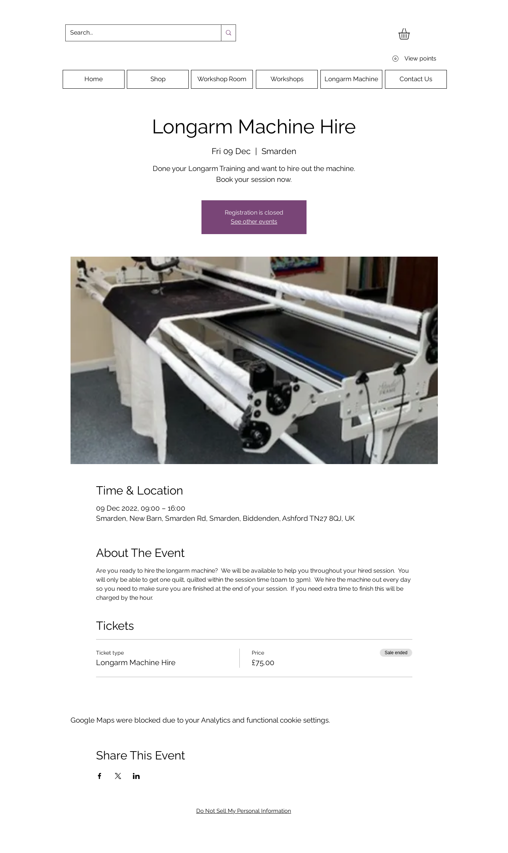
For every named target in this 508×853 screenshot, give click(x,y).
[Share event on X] (118, 776)
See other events (254, 221)
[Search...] (137, 33)
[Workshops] (287, 79)
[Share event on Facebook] (99, 776)
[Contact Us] (416, 79)
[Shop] (158, 79)
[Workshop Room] (222, 79)
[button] (410, 33)
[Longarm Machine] (351, 79)
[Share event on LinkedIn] (136, 776)
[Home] (94, 79)
